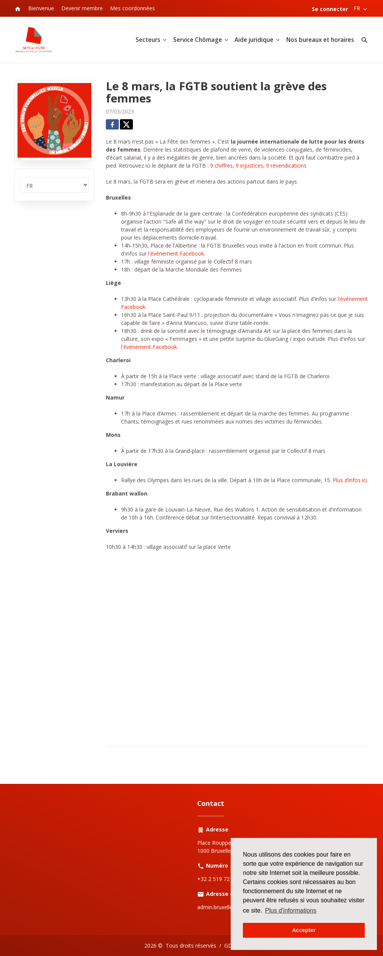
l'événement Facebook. (149, 346)
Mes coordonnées (132, 8)
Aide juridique (254, 40)
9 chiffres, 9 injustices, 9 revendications (258, 165)
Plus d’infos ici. (350, 480)
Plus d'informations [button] (290, 910)
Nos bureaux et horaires (320, 40)
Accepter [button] (304, 930)
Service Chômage (197, 40)
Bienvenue (41, 8)
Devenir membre (82, 8)
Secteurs (148, 40)
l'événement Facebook (176, 253)
